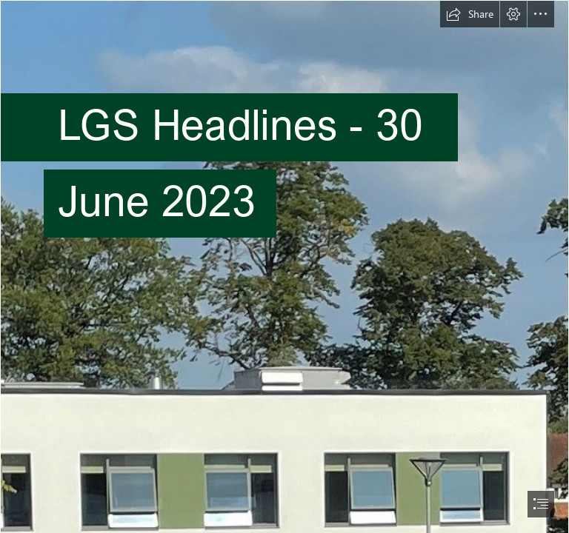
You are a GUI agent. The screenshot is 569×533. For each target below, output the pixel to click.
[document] (284, 266)
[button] (469, 14)
